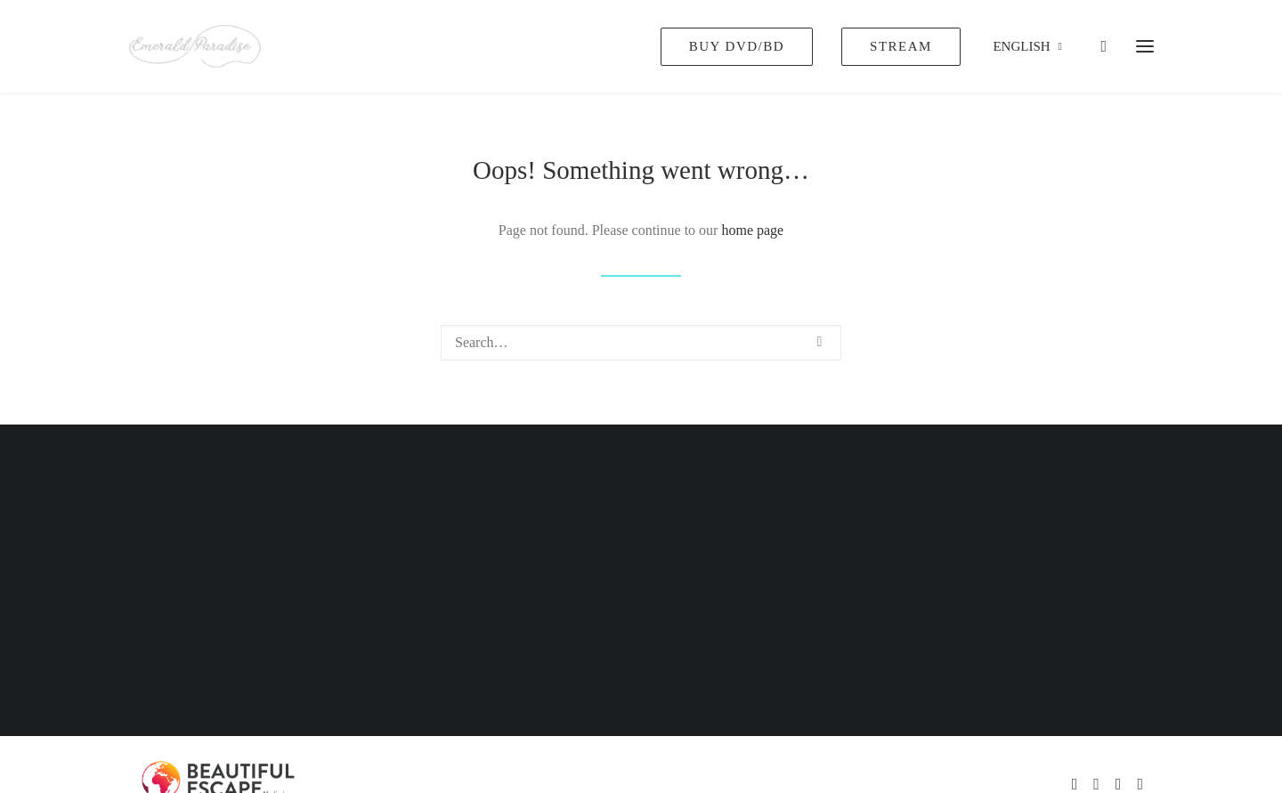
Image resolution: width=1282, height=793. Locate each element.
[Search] (641, 342)
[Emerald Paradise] (195, 46)
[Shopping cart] (1095, 46)
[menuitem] (743, 46)
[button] (820, 341)
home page (752, 230)
